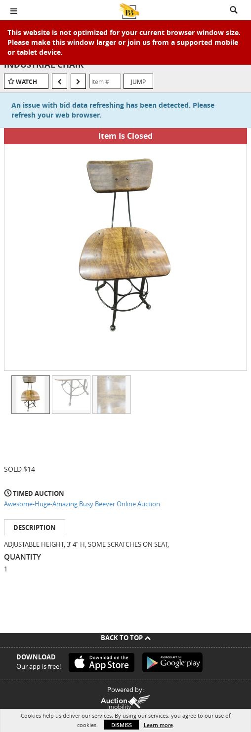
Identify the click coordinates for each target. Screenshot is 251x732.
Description (34, 527)
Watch (26, 82)
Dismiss (121, 725)
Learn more (158, 725)
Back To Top (126, 637)
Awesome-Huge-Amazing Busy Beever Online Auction (82, 503)
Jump (138, 81)
